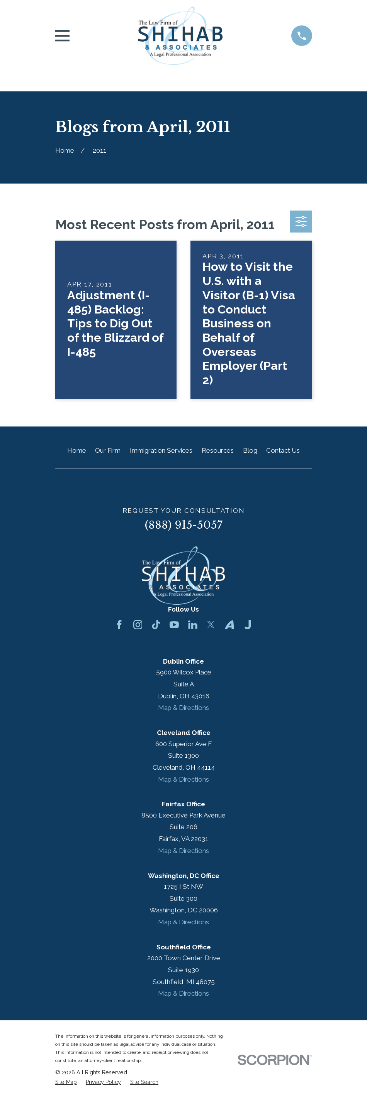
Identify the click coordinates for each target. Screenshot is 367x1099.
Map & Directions (183, 707)
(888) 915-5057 (184, 525)
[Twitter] (211, 624)
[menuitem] (66, 1082)
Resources (218, 450)
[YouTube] (174, 624)
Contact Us (283, 450)
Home (76, 450)
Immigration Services (161, 450)
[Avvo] (229, 624)
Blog (250, 450)
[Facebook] (119, 624)
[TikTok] (156, 624)
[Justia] (247, 624)
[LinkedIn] (192, 624)
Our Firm (108, 450)
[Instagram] (138, 624)
